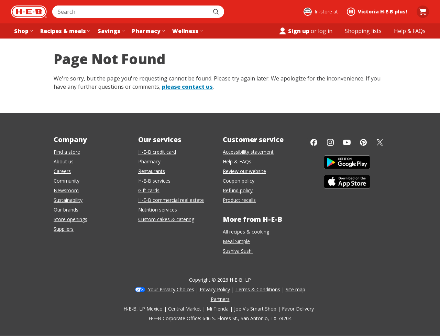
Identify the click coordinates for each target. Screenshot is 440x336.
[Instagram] (330, 142)
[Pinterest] (363, 142)
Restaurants (151, 171)
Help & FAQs (237, 161)
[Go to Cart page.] (423, 12)
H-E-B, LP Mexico (143, 308)
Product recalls (239, 200)
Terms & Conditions (257, 289)
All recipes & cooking (246, 231)
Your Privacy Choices (171, 289)
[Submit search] (216, 12)
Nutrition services (157, 209)
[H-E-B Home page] (29, 12)
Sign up (293, 31)
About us (64, 161)
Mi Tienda (218, 308)
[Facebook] (313, 142)
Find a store (67, 152)
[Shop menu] (22, 31)
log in (325, 31)
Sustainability (68, 200)
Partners (220, 299)
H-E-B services (154, 180)
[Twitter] (379, 142)
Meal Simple (236, 241)
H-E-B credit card (157, 152)
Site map (295, 289)
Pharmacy (149, 161)
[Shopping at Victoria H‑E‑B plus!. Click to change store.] (378, 12)
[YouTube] (346, 142)
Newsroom (66, 190)
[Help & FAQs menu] (409, 31)
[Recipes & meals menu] (64, 31)
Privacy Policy (215, 289)
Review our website (244, 171)
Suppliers (64, 229)
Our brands (66, 209)
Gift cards (149, 190)
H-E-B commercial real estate (171, 200)
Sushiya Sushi (238, 251)
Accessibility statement (248, 152)
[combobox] (130, 12)
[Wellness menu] (186, 31)
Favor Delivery (298, 308)
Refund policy (238, 190)
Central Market (184, 308)
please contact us (187, 86)
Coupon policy (238, 180)
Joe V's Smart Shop (255, 308)
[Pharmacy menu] (147, 31)
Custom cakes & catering (166, 219)
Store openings (70, 219)
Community (66, 180)
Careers (62, 171)
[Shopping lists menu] (363, 31)
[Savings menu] (110, 31)
